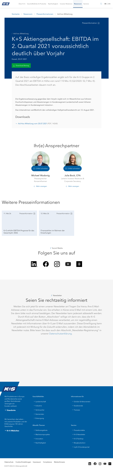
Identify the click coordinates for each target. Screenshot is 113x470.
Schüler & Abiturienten (81, 402)
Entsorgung (38, 418)
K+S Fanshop (77, 439)
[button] (22, 4)
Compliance (47, 462)
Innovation (38, 439)
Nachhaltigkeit (39, 443)
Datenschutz (9, 462)
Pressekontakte (78, 430)
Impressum (37, 462)
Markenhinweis (59, 462)
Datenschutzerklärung (60, 333)
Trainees (76, 410)
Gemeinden (38, 414)
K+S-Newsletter (78, 434)
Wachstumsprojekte (41, 434)
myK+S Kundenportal (80, 447)
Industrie (37, 406)
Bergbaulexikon (78, 443)
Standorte (10, 410)
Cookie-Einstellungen (23, 462)
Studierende (77, 406)
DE (105, 4)
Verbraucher (38, 410)
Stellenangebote (40, 430)
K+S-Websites (12, 431)
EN (109, 4)
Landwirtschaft (39, 402)
